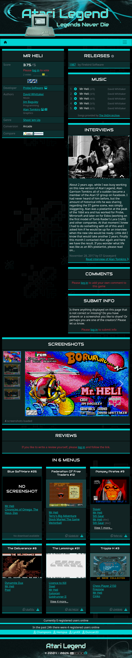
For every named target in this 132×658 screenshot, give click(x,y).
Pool (7, 590)
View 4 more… (59, 601)
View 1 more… (103, 528)
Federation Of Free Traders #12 (66, 473)
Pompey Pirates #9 (110, 471)
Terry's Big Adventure (62, 516)
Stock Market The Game (64, 519)
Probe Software (33, 88)
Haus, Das (11, 513)
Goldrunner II (57, 597)
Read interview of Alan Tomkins (107, 259)
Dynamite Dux (14, 583)
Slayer (97, 509)
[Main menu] (125, 42)
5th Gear (98, 516)
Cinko (96, 596)
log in (35, 70)
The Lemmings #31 (66, 548)
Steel (52, 586)
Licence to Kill (57, 583)
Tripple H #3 (110, 548)
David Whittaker (33, 94)
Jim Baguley (30, 102)
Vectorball (55, 523)
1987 (72, 65)
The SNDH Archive (109, 115)
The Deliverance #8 (22, 548)
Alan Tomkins (31, 109)
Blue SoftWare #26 (22, 471)
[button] (32, 383)
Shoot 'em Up (31, 120)
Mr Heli (9, 506)
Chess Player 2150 (104, 586)
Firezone (98, 589)
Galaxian (54, 593)
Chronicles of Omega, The (21, 509)
